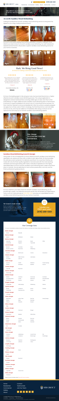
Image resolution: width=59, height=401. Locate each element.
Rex (43, 334)
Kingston (20, 242)
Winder (31, 237)
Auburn (7, 237)
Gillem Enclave (21, 257)
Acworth (8, 252)
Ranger (31, 310)
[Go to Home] (11, 4)
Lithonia (32, 280)
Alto (7, 326)
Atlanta (7, 257)
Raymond (20, 268)
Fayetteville (8, 290)
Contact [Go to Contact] (53, 5)
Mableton (32, 262)
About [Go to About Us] (41, 5)
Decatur (20, 280)
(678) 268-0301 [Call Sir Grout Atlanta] (51, 2)
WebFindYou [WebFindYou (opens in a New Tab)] (53, 397)
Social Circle (20, 370)
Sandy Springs (45, 298)
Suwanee (32, 321)
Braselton (8, 340)
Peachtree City (21, 290)
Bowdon (8, 247)
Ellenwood (32, 278)
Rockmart (20, 358)
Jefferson (20, 341)
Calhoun (8, 310)
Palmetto (20, 301)
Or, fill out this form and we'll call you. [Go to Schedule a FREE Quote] (44, 214)
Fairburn (8, 301)
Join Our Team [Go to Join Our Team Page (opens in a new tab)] (21, 388)
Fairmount (20, 310)
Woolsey (44, 288)
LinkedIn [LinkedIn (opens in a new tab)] (30, 392)
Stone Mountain (46, 278)
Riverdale (32, 300)
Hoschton (20, 340)
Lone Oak (8, 268)
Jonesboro (20, 288)
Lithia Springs (21, 284)
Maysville (20, 232)
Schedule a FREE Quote (39, 2)
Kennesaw (20, 264)
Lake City (20, 258)
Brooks (7, 288)
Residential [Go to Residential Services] (24, 5)
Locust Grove (33, 334)
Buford (7, 318)
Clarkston (20, 276)
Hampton (8, 334)
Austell (19, 262)
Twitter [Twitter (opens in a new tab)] (24, 392)
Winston (44, 284)
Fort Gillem (8, 258)
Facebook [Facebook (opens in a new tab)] (21, 392)
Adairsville (8, 241)
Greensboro (8, 314)
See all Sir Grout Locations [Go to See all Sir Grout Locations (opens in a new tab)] (23, 377)
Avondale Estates (9, 278)
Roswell (31, 301)
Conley (19, 278)
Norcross (32, 318)
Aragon (7, 358)
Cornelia (20, 326)
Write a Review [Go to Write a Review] (31, 2)
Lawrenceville (21, 320)
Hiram (19, 350)
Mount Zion (20, 248)
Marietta (32, 264)
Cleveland (8, 374)
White (44, 241)
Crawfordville (9, 366)
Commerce (8, 341)
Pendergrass (33, 340)
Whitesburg (32, 248)
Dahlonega (8, 345)
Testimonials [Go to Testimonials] (47, 5)
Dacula (7, 320)
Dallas (7, 350)
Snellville (32, 320)
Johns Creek (20, 298)
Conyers (8, 362)
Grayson (20, 318)
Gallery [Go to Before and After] (37, 5)
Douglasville (8, 284)
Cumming (8, 294)
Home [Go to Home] (5, 384)
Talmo (31, 341)
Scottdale (45, 276)
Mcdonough (32, 335)
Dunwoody (32, 276)
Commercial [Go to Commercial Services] (31, 5)
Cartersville (8, 242)
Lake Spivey (32, 257)
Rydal (31, 241)
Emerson (20, 241)
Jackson (8, 335)
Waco (31, 247)
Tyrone (31, 290)
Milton (19, 300)
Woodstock (45, 252)
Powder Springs (46, 262)
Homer (7, 232)
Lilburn (19, 321)
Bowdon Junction (9, 248)
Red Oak (32, 298)
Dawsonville (8, 272)
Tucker (44, 280)
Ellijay (7, 306)
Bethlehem (20, 237)
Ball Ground (20, 252)
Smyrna (44, 264)
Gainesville (8, 330)
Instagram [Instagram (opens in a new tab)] (18, 392)
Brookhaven (8, 280)
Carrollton (20, 247)
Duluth (7, 321)
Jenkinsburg (20, 334)
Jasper (7, 354)
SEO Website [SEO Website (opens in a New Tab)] (48, 397)
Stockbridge (45, 335)
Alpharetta (8, 298)
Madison (20, 314)
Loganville (8, 370)
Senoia (31, 288)
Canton (32, 252)
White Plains (32, 314)
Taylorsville (32, 242)
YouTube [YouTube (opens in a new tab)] (27, 392)
